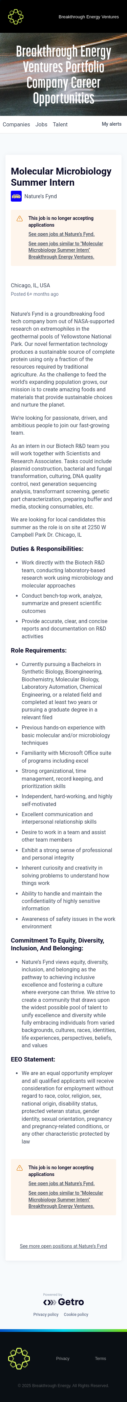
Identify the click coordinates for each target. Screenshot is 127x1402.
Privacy (62, 1358)
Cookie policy (76, 1314)
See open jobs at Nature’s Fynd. (61, 234)
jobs (41, 124)
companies (16, 124)
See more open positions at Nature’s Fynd (63, 1246)
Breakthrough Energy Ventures (89, 16)
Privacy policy (45, 1314)
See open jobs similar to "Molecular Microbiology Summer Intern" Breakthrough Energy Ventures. (65, 250)
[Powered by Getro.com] (63, 1299)
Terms (100, 1358)
